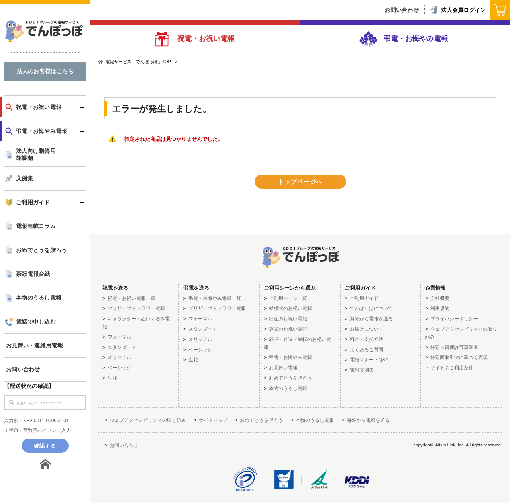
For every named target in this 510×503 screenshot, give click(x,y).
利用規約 (439, 308)
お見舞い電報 (283, 367)
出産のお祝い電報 (288, 319)
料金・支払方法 (366, 339)
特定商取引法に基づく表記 (459, 357)
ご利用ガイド (33, 202)
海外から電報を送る (371, 319)
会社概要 (439, 298)
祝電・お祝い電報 (205, 39)
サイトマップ (213, 420)
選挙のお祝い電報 (288, 329)
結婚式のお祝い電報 (290, 308)
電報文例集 (362, 370)
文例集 (24, 178)
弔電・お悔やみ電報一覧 (214, 298)
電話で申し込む (36, 322)
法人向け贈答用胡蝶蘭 (36, 154)
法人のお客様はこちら (45, 71)
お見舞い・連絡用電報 (34, 346)
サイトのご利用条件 (451, 367)
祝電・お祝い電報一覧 (131, 298)
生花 (112, 378)
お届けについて (366, 329)
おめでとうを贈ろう (41, 250)
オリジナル (119, 357)
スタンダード (122, 347)
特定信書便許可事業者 (454, 347)
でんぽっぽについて (371, 308)
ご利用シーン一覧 (288, 298)
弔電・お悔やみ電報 (415, 39)
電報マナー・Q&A (369, 360)
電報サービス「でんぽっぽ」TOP (134, 61)
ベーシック (119, 367)
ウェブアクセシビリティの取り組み (148, 420)
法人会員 (457, 10)
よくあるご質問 (366, 350)
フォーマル (119, 337)
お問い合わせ (23, 369)
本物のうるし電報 (38, 298)
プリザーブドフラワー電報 (136, 308)
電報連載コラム (36, 226)
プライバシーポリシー (454, 319)
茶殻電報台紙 (33, 274)
